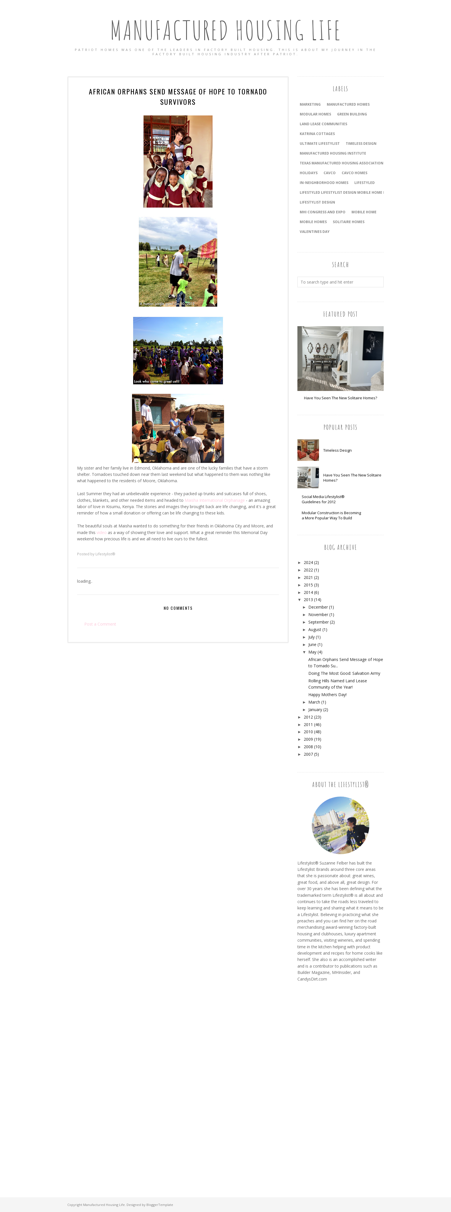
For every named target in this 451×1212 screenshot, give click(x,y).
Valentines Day (315, 231)
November (318, 614)
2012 (308, 717)
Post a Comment (100, 624)
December (318, 607)
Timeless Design (337, 450)
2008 (308, 746)
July (311, 637)
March (314, 702)
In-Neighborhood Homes (324, 182)
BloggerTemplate (159, 1204)
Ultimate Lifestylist (320, 143)
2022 (308, 570)
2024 (308, 562)
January (315, 709)
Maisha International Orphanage (215, 500)
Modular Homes (315, 114)
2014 (308, 592)
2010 (308, 731)
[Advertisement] (320, 1083)
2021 (308, 577)
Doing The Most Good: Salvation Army (344, 673)
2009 (308, 739)
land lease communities (323, 123)
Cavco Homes (354, 172)
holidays (309, 172)
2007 (308, 754)
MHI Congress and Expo (322, 212)
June (312, 644)
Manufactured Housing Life (225, 30)
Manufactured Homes (348, 104)
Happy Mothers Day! (327, 694)
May (312, 652)
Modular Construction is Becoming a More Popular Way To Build (331, 515)
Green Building (352, 114)
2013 (308, 599)
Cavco (330, 172)
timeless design (361, 143)
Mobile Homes (313, 221)
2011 (308, 724)
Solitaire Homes (348, 221)
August (314, 629)
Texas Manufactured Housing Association (341, 163)
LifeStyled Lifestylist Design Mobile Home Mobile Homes (355, 192)
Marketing (310, 104)
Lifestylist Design (317, 202)
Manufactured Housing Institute (333, 153)
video (102, 532)
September (318, 622)
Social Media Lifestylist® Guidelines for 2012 (323, 499)
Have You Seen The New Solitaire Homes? (340, 397)
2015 (308, 585)
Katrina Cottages (317, 133)
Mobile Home (364, 212)
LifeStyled (364, 182)
